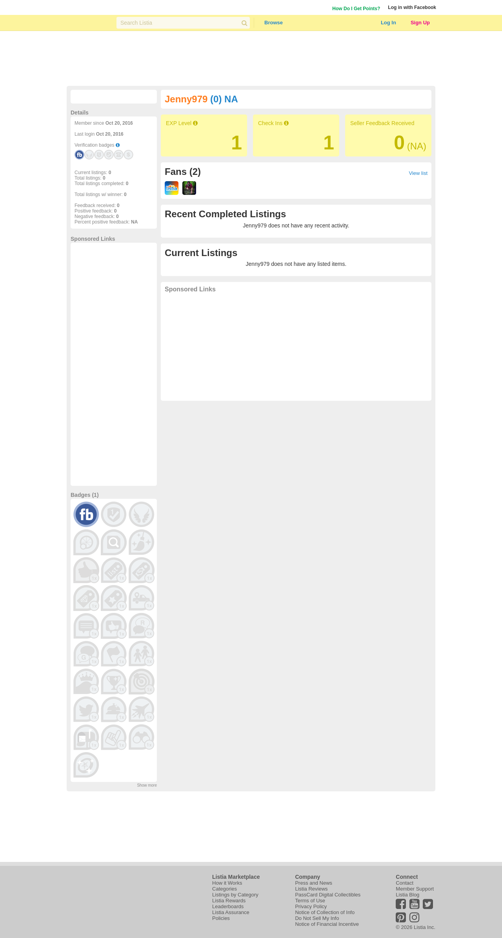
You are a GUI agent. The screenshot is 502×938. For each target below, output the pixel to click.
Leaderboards (228, 906)
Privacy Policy (311, 906)
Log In (388, 22)
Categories (224, 889)
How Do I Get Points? (356, 8)
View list (418, 173)
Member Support (415, 889)
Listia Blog (407, 895)
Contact (404, 883)
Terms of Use (310, 900)
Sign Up (420, 22)
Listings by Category (235, 895)
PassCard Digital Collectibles (327, 895)
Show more (147, 785)
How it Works (227, 883)
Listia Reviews (311, 889)
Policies (221, 918)
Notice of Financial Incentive (327, 924)
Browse (273, 22)
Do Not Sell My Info (317, 918)
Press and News (313, 883)
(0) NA (224, 99)
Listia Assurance (230, 912)
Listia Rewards (229, 900)
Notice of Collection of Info (325, 912)
